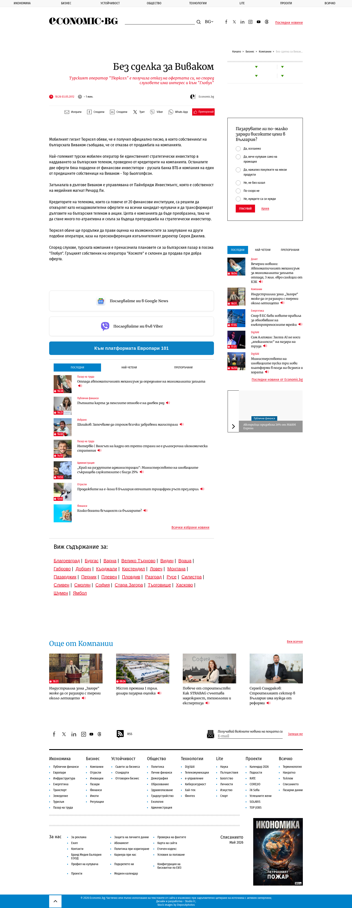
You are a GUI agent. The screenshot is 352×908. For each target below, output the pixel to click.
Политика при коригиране (131, 849)
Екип (74, 843)
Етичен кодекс (167, 849)
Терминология (292, 767)
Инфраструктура (64, 778)
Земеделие (60, 796)
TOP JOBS (256, 808)
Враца (184, 560)
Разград (153, 576)
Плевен (109, 576)
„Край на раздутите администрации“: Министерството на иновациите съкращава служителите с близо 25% (137, 470)
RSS (124, 734)
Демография (159, 778)
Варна (110, 560)
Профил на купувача (84, 864)
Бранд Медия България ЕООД (86, 856)
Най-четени (129, 367)
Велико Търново (138, 560)
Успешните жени (261, 796)
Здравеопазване (162, 790)
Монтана (176, 568)
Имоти (94, 796)
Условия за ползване (171, 855)
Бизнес (66, 3)
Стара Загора (129, 584)
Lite (242, 3)
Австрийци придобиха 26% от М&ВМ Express (269, 426)
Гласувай (245, 208)
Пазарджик (65, 576)
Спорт (224, 796)
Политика (157, 767)
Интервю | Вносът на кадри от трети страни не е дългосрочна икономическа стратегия (142, 448)
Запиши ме (295, 734)
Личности (226, 784)
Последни (77, 367)
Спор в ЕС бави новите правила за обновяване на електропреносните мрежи (276, 320)
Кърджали (106, 568)
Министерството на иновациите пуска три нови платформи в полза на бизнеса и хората (277, 365)
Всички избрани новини (190, 527)
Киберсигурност (195, 784)
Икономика (22, 3)
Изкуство (226, 790)
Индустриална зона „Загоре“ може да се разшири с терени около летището (274, 298)
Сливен (61, 584)
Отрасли (82, 484)
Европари (59, 773)
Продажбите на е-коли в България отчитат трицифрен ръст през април (140, 489)
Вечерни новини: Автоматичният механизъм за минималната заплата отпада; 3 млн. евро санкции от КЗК (276, 273)
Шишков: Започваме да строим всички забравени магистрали (130, 424)
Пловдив (131, 576)
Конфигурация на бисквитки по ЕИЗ (169, 866)
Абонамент (121, 843)
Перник (89, 576)
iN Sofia (255, 790)
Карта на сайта (167, 843)
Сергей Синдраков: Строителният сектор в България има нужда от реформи (272, 695)
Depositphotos (186, 904)
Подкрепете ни (124, 864)
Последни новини (289, 22)
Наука (224, 767)
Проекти (286, 3)
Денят (254, 259)
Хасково (184, 584)
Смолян (82, 584)
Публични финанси (88, 398)
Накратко (289, 773)
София (102, 584)
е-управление (194, 778)
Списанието (291, 784)
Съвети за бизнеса (127, 767)
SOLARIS (255, 802)
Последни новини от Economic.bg (277, 379)
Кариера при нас (125, 855)
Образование (160, 784)
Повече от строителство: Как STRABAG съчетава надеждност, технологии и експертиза (207, 695)
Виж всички (295, 641)
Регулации (97, 802)
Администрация (86, 462)
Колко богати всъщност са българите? (112, 510)
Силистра (191, 576)
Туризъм (58, 802)
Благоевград (67, 560)
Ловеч (156, 568)
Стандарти (122, 773)
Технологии (198, 3)
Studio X (190, 901)
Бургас (92, 560)
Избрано (82, 419)
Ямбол (80, 593)
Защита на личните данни (131, 837)
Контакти (77, 849)
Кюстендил (133, 568)
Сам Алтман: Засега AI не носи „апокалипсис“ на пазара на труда (275, 341)
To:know (288, 778)
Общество (154, 3)
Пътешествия (229, 773)
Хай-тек (190, 790)
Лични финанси (161, 773)
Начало (236, 51)
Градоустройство (162, 796)
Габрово (62, 568)
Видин (166, 560)
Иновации (96, 778)
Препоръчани (183, 367)
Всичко (330, 3)
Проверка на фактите (171, 837)
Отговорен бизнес (127, 778)
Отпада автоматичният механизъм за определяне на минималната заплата (141, 383)
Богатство (226, 778)
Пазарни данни (293, 790)
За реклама (78, 837)
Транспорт (60, 790)
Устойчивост (110, 3)
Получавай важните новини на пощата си (250, 731)
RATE (253, 778)
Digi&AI (255, 332)
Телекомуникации (197, 773)
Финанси (82, 506)
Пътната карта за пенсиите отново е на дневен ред (123, 403)
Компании (265, 51)
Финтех (190, 796)
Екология (157, 802)
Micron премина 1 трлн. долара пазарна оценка (138, 690)
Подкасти (256, 773)
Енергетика (257, 310)
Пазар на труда (85, 376)
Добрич (83, 568)
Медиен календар (126, 873)
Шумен (61, 593)
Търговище (159, 584)
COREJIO (255, 784)
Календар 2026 (259, 767)
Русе (171, 576)
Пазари (95, 784)
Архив (265, 208)
